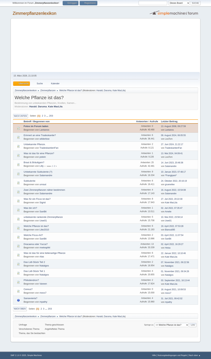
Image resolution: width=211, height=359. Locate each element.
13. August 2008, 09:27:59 (173, 126)
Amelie (168, 211)
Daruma (108, 90)
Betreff (27, 121)
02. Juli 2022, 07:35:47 (171, 208)
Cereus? (28, 289)
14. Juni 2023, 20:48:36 (172, 162)
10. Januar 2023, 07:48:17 (173, 172)
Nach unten (20, 116)
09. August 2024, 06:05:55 (173, 135)
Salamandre (170, 166)
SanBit (42, 211)
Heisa (167, 248)
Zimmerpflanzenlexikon (34, 13)
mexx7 (42, 292)
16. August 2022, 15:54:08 (173, 190)
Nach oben (20, 309)
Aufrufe (154, 121)
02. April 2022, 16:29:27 (172, 244)
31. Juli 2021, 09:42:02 (171, 298)
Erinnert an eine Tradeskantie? (40, 135)
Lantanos (44, 129)
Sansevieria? (30, 298)
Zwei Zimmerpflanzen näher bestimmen (44, 190)
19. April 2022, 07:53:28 (172, 226)
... (47, 115)
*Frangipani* (171, 175)
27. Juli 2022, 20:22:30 (171, 199)
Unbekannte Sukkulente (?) (38, 171)
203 (51, 115)
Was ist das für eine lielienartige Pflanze (44, 253)
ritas (41, 256)
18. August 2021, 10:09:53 (173, 289)
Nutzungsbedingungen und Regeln (172, 355)
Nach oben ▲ (195, 355)
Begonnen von (41, 121)
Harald (99, 90)
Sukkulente (29, 181)
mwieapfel (44, 247)
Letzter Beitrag (171, 121)
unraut (42, 184)
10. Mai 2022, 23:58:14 (172, 217)
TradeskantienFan (48, 148)
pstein (42, 157)
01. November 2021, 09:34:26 (175, 271)
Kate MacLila (119, 90)
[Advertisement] (105, 45)
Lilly (41, 166)
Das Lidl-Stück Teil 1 (34, 271)
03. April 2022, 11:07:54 (172, 235)
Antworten (142, 121)
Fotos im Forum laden (36, 126)
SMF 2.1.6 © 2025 (18, 355)
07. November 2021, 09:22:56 (175, 262)
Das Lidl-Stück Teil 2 (34, 262)
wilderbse (44, 138)
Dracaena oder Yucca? (36, 244)
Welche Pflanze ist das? (36, 226)
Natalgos (44, 265)
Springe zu (148, 325)
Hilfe (154, 355)
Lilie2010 (44, 229)
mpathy (43, 301)
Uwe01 (43, 220)
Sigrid (42, 202)
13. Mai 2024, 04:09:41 (172, 153)
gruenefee (170, 184)
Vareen (43, 283)
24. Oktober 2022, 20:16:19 (174, 181)
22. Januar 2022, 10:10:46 (173, 253)
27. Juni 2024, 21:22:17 (172, 144)
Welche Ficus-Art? (33, 235)
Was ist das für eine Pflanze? (39, 153)
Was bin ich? (30, 208)
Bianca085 (170, 229)
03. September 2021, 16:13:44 (175, 280)
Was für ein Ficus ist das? (37, 199)
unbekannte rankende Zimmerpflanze (43, 217)
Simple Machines (34, 355)
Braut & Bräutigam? (34, 162)
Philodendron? (31, 280)
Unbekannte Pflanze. (35, 144)
